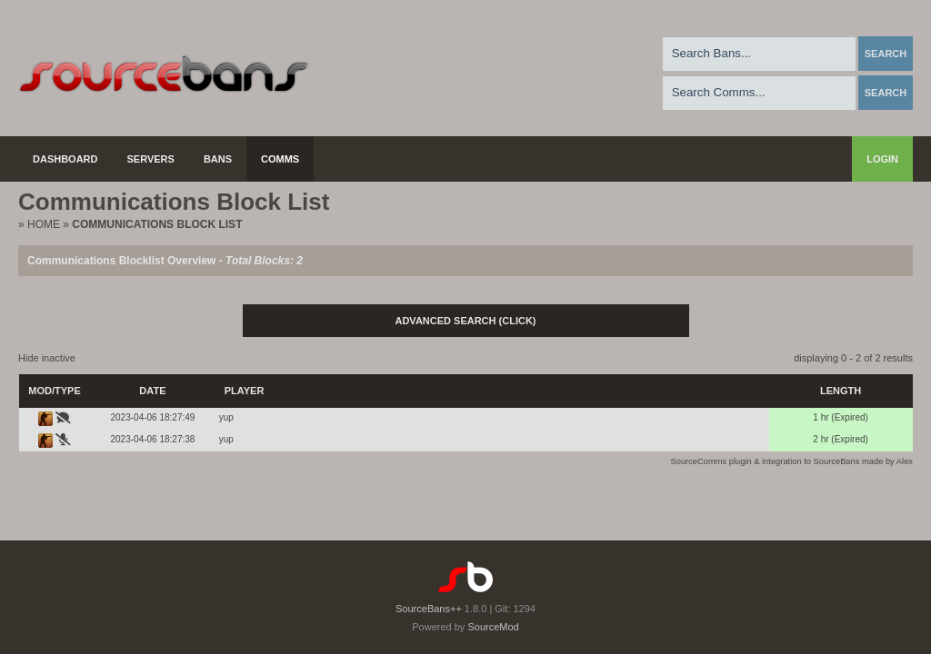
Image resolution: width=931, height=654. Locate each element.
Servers (151, 159)
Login (882, 159)
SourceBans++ (428, 608)
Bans (218, 159)
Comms (280, 159)
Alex (904, 461)
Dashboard (65, 159)
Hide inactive (46, 357)
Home (43, 224)
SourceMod (492, 626)
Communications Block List (157, 224)
